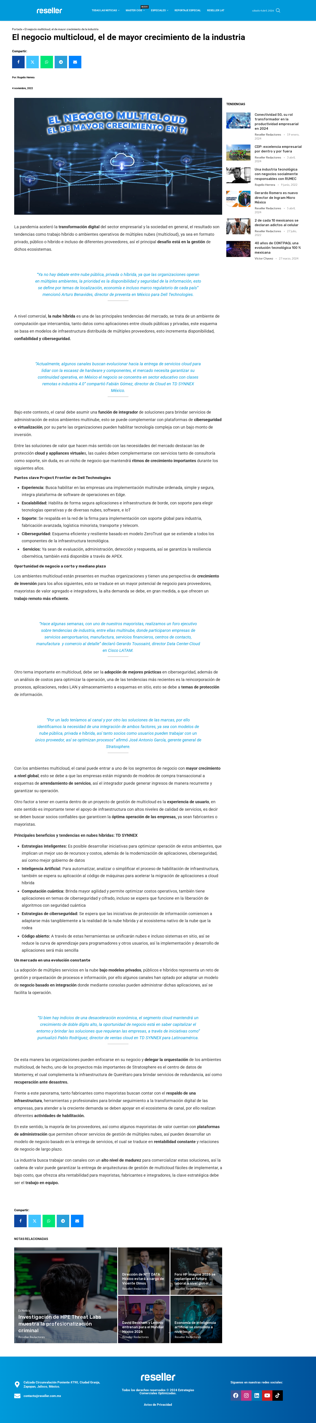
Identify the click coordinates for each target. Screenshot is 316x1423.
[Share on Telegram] (61, 62)
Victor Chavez (264, 258)
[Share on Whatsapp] (46, 62)
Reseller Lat (215, 10)
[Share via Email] (75, 62)
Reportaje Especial (188, 10)
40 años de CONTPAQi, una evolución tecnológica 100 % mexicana (278, 247)
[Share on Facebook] (18, 62)
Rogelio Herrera (265, 184)
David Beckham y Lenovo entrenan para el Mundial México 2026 (143, 1327)
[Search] (278, 10)
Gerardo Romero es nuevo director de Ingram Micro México (276, 197)
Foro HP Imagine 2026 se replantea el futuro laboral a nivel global (195, 1278)
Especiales (158, 10)
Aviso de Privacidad (158, 1405)
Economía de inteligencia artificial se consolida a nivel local (195, 1327)
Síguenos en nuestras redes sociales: (256, 1382)
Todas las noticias (104, 10)
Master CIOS (135, 9)
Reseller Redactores (268, 134)
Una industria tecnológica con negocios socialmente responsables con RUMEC (276, 174)
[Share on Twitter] (32, 62)
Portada (17, 29)
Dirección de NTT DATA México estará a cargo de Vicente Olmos (143, 1278)
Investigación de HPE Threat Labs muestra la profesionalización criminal (59, 1323)
